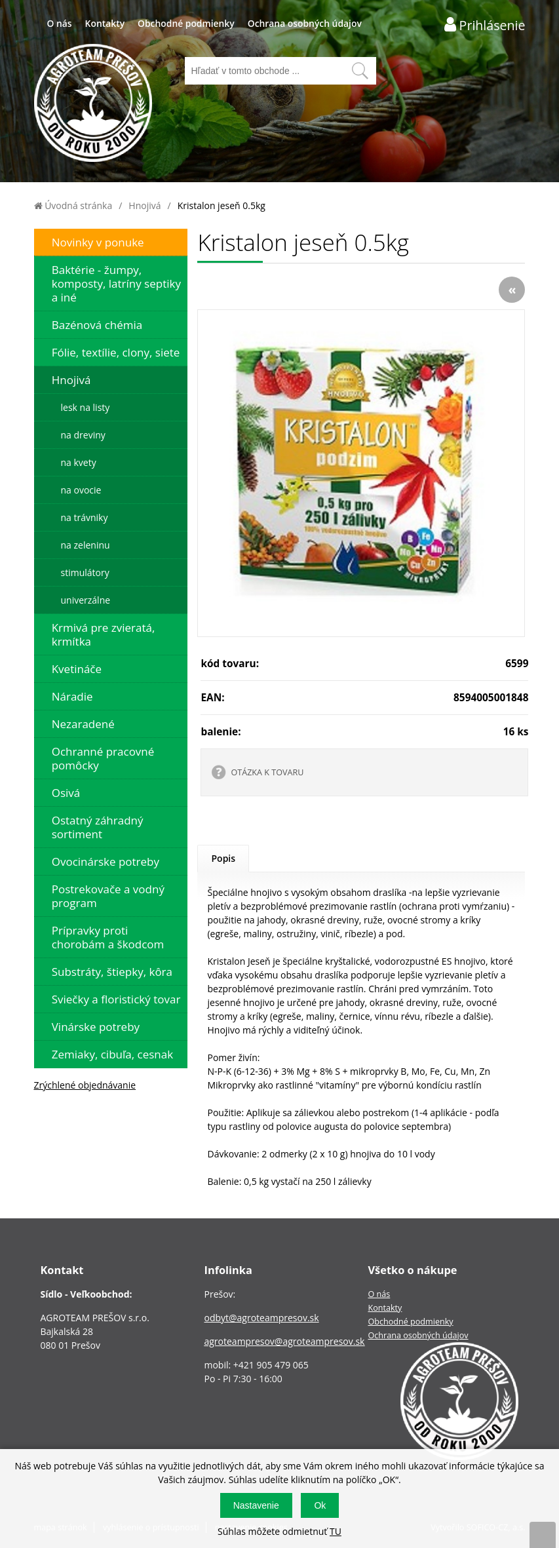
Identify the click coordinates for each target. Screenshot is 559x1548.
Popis (223, 858)
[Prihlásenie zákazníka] (485, 24)
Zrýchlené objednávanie (85, 1085)
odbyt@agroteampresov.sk (261, 1317)
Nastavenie (256, 1505)
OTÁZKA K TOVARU (267, 772)
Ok (320, 1505)
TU (335, 1531)
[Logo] (93, 104)
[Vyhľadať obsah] (359, 71)
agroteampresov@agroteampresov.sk (284, 1341)
